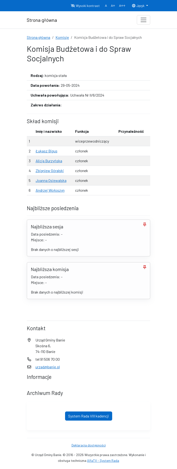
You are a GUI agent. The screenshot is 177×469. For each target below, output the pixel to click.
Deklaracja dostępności (89, 445)
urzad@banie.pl (47, 367)
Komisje (62, 37)
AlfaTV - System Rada (103, 460)
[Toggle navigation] (143, 20)
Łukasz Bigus (46, 151)
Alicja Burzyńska (49, 160)
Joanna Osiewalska (51, 180)
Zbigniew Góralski (50, 170)
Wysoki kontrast (85, 6)
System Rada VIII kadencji (88, 416)
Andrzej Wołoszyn (50, 190)
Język (138, 6)
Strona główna (38, 37)
